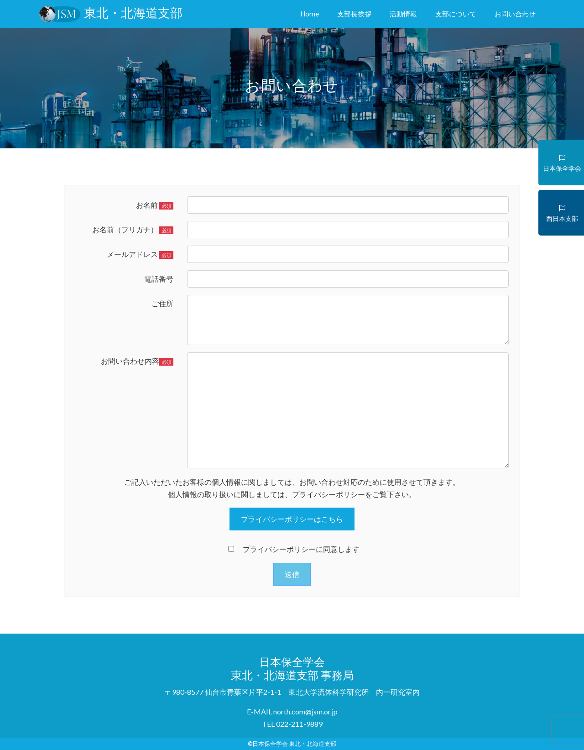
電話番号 (158, 278)
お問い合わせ (515, 14)
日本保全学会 (562, 160)
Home (311, 13)
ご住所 (162, 303)
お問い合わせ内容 (137, 361)
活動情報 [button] (403, 14)
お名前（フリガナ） (132, 229)
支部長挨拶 (354, 14)
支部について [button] (455, 14)
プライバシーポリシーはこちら (292, 518)
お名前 (154, 205)
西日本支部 (562, 210)
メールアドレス (140, 254)
